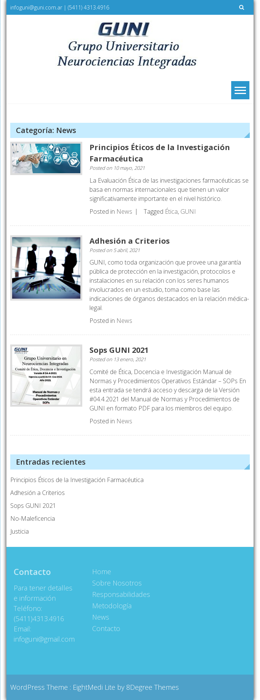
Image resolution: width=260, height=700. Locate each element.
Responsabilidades (120, 594)
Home (100, 571)
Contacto (105, 628)
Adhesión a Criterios (129, 241)
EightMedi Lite (95, 687)
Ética (171, 211)
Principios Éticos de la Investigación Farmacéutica (77, 480)
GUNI (188, 211)
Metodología (110, 605)
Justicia (19, 531)
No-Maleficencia (32, 518)
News (124, 211)
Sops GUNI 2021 (119, 350)
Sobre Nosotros (115, 582)
